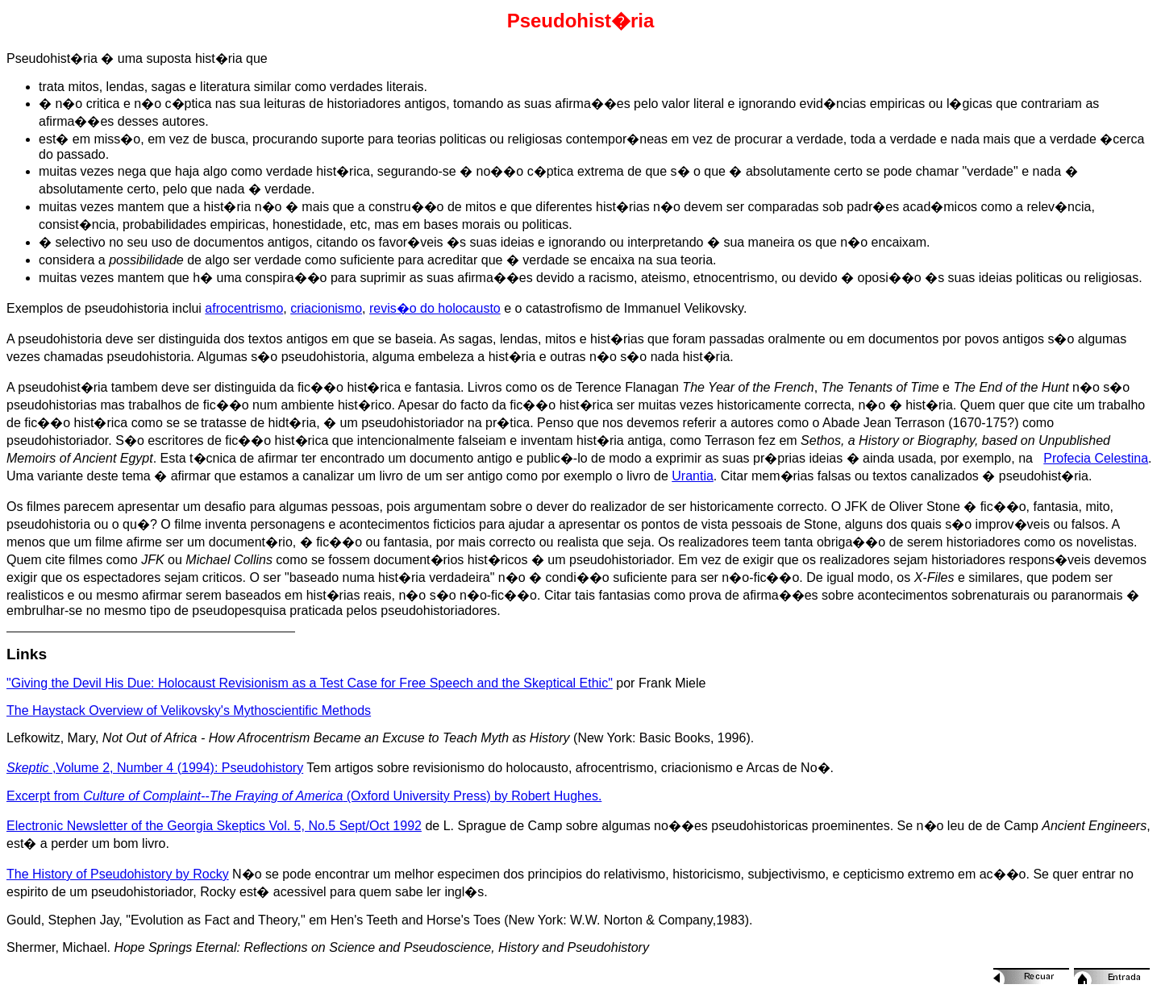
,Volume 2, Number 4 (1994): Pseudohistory (154, 768)
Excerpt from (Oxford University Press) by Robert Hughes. (303, 796)
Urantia (693, 476)
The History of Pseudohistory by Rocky (117, 874)
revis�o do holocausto (435, 308)
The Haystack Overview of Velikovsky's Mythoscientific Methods (188, 710)
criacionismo (326, 308)
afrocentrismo (244, 308)
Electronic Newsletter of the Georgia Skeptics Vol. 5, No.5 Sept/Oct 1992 (214, 826)
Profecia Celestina (1095, 458)
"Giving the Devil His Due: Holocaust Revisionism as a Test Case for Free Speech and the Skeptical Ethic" (309, 683)
